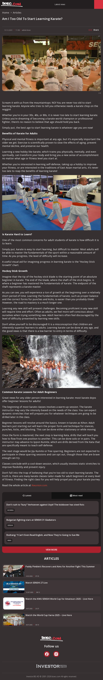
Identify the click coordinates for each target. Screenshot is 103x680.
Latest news (60, 4)
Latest (26, 495)
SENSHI (10, 525)
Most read (76, 495)
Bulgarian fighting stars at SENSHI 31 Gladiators (31, 519)
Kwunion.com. (40, 485)
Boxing (11, 510)
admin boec (26, 30)
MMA (9, 540)
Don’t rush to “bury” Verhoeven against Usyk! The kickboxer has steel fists (45, 504)
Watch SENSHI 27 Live (36, 582)
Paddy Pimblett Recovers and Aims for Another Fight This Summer (60, 566)
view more (51, 549)
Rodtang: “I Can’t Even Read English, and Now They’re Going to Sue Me (42, 535)
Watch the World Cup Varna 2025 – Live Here (48, 615)
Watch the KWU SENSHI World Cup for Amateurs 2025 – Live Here (59, 598)
